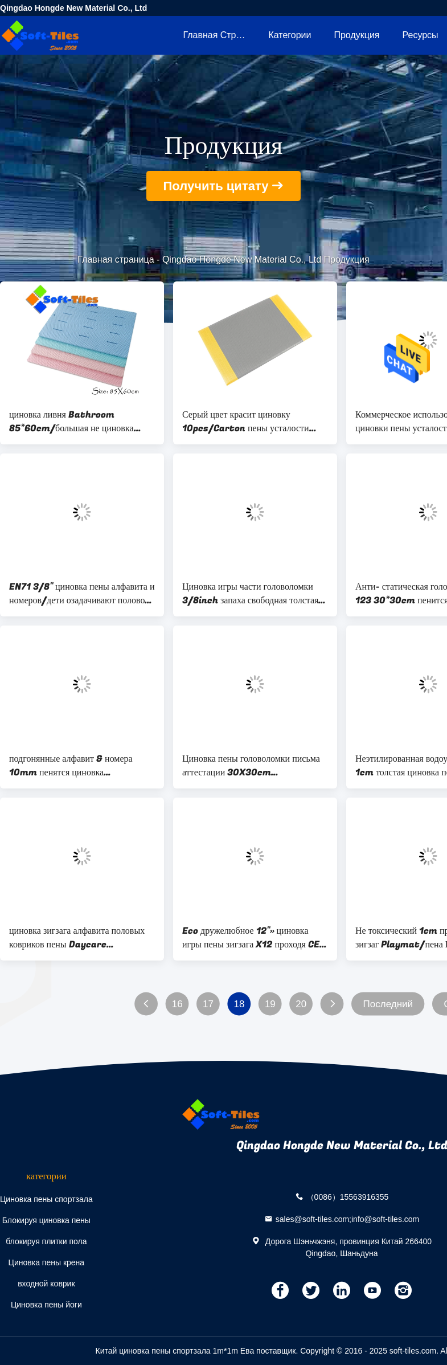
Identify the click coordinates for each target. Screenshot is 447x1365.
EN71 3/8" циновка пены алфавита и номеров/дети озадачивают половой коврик (82, 593)
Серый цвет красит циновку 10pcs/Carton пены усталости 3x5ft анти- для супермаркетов (245, 421)
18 (238, 1004)
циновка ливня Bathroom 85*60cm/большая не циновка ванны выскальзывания (71, 421)
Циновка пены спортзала (46, 1199)
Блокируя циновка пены (46, 1220)
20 (301, 1004)
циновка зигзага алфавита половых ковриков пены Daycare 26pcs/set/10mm (77, 937)
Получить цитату (216, 186)
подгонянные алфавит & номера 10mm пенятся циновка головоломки (71, 765)
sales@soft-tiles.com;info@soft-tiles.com (348, 1218)
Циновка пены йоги (46, 1304)
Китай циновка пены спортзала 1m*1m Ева (175, 1350)
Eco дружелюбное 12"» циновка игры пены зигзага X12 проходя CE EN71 (250, 937)
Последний (388, 1004)
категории (289, 35)
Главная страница (220, 35)
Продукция (356, 35)
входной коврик (46, 1283)
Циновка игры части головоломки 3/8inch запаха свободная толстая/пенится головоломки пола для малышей (252, 593)
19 (270, 1004)
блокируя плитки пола (46, 1241)
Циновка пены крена (47, 1262)
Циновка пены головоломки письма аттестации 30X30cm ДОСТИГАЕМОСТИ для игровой (251, 765)
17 (208, 1004)
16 (177, 1004)
